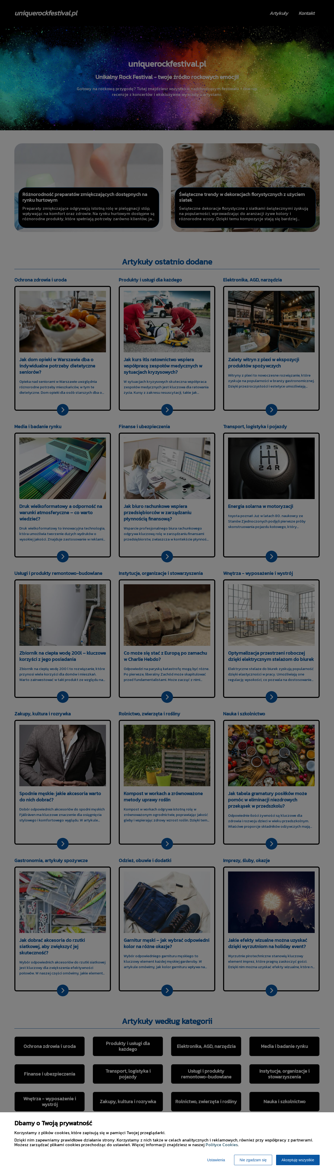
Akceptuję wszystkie (298, 1160)
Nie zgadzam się (253, 1160)
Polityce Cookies (222, 1144)
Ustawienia (216, 1160)
